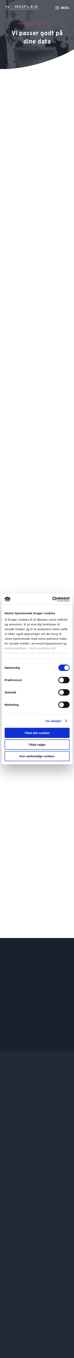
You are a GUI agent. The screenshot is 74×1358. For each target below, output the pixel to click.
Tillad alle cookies (37, 733)
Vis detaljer (54, 720)
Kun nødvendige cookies (37, 756)
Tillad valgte (36, 744)
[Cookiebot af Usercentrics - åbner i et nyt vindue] (52, 599)
